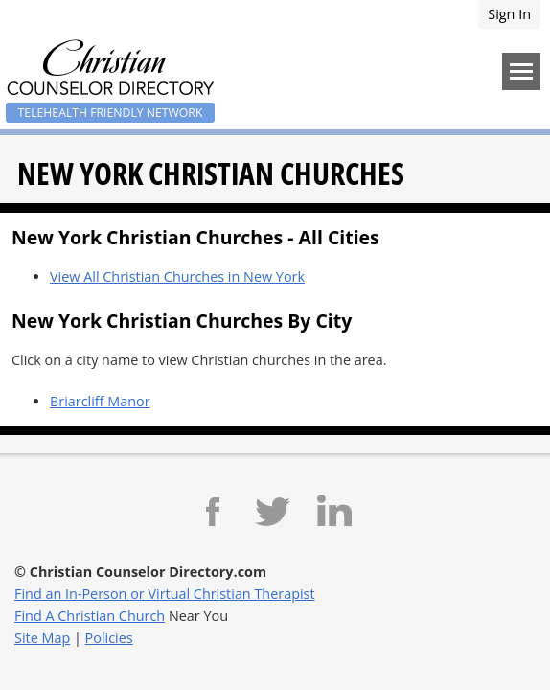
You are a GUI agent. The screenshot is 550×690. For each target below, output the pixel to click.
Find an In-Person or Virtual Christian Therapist (164, 594)
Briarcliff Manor (100, 401)
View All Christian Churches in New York (177, 276)
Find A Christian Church (89, 616)
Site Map (42, 638)
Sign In (509, 14)
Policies (109, 638)
